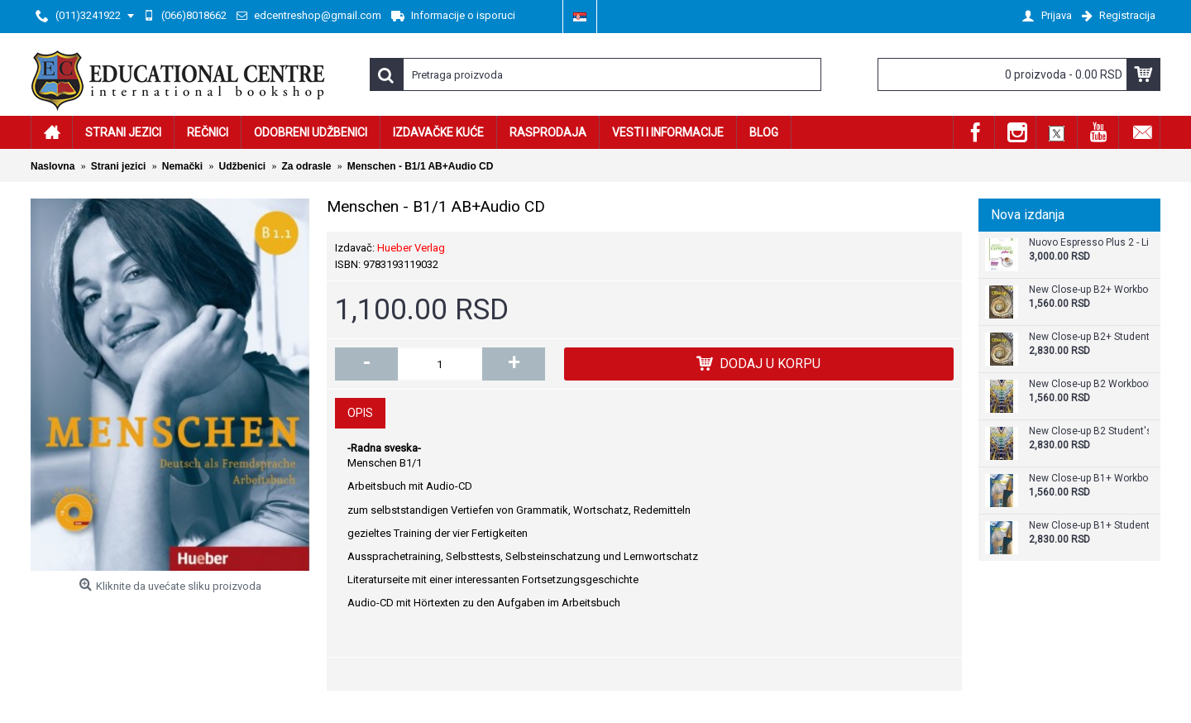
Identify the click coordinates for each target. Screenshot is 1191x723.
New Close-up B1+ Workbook (1089, 478)
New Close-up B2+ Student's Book (1089, 337)
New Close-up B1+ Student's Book (1089, 525)
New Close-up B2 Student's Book (1089, 431)
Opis (360, 412)
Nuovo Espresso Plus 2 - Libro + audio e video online (1089, 242)
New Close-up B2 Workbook (1089, 384)
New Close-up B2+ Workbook (1089, 290)
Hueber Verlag (411, 248)
